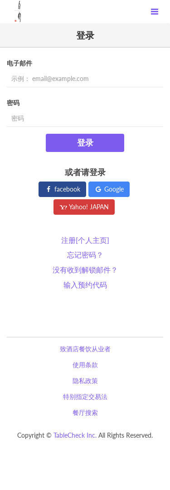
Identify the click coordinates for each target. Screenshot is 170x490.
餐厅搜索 (85, 412)
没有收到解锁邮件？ (85, 269)
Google (109, 189)
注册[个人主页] (85, 240)
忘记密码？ (85, 254)
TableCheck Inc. (75, 435)
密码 (13, 102)
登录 (85, 142)
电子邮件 (19, 63)
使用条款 (85, 365)
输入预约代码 (85, 284)
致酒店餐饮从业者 (85, 349)
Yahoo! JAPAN (84, 207)
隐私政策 (85, 380)
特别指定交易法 (85, 396)
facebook (62, 189)
